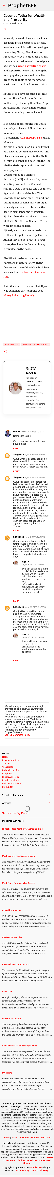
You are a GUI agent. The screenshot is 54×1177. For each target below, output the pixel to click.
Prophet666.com (34, 382)
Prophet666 (22, 5)
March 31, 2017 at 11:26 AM (32, 432)
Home (5, 757)
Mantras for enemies (12, 937)
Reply (16, 448)
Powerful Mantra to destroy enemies (19, 1046)
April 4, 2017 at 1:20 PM (35, 477)
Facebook (25, 1137)
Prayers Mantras (10, 760)
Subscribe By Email (15, 813)
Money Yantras (12, 345)
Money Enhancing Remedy (18, 295)
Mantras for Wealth (11, 1018)
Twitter (14, 1137)
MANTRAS (7, 1073)
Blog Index (7, 787)
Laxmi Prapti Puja (31, 137)
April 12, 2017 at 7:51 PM (33, 637)
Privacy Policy (22, 1170)
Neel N (26, 561)
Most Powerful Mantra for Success (18, 883)
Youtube (35, 1137)
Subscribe (46, 1137)
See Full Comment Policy (17, 735)
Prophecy (7, 773)
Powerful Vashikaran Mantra (16, 964)
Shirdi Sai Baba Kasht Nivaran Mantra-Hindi (22, 829)
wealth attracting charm (32, 65)
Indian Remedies (10, 770)
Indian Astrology (10, 777)
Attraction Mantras (11, 910)
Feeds (7, 1137)
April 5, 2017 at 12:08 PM (33, 564)
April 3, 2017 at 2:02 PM (35, 455)
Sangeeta (18, 454)
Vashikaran (7, 767)
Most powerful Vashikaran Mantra (18, 856)
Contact (34, 1170)
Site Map (44, 1170)
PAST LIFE (7, 991)
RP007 (16, 431)
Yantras (6, 763)
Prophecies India (10, 780)
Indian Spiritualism (11, 783)
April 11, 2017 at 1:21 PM (35, 607)
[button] (5, 29)
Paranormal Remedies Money (35, 345)
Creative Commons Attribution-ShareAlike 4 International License (28, 1160)
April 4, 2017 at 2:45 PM (35, 537)
